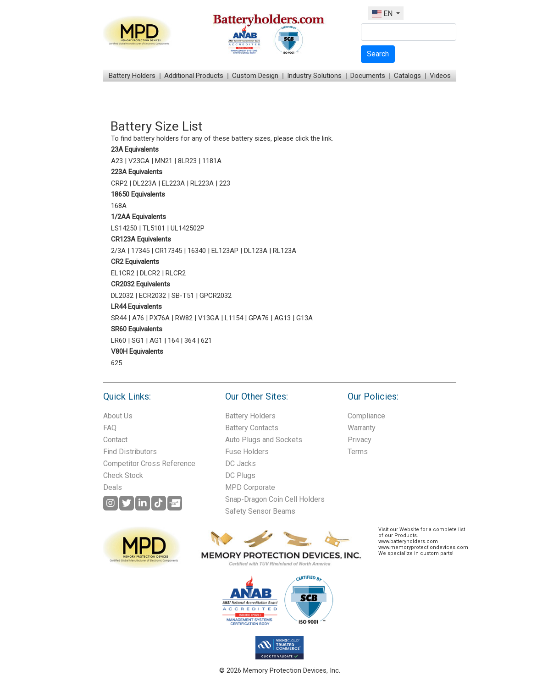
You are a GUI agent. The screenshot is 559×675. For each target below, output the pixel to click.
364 (189, 340)
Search (378, 53)
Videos (440, 75)
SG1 (138, 340)
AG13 (282, 318)
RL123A (284, 251)
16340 (197, 251)
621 (206, 340)
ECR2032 (152, 295)
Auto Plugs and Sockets (263, 439)
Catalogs (407, 75)
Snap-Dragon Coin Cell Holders (275, 499)
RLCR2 (176, 273)
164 (173, 340)
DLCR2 (150, 273)
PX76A (159, 318)
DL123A (255, 251)
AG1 (155, 340)
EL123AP (224, 251)
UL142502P (188, 228)
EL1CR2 (122, 273)
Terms (358, 451)
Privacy (359, 439)
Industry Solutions (314, 75)
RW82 (184, 318)
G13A (304, 318)
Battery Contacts (251, 427)
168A (119, 206)
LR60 (118, 340)
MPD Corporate (250, 487)
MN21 (163, 161)
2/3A (118, 251)
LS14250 (124, 228)
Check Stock (123, 475)
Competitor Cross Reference (149, 463)
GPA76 (259, 318)
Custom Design (255, 75)
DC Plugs (240, 475)
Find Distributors (130, 451)
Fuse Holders (247, 451)
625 (116, 363)
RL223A (202, 183)
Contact (115, 439)
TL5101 (154, 228)
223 (224, 183)
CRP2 (119, 183)
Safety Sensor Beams (260, 511)
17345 (140, 251)
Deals (112, 487)
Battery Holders (132, 75)
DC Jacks (240, 463)
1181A (211, 161)
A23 (117, 161)
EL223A (173, 183)
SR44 (119, 318)
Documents (367, 75)
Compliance (366, 416)
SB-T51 (183, 295)
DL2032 (122, 295)
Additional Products (193, 75)
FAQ (109, 427)
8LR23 (187, 161)
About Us (118, 416)
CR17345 (168, 251)
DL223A (144, 183)
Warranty (362, 427)
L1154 (234, 318)
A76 (138, 318)
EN (383, 13)
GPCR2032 (215, 295)
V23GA (138, 161)
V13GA (208, 318)
